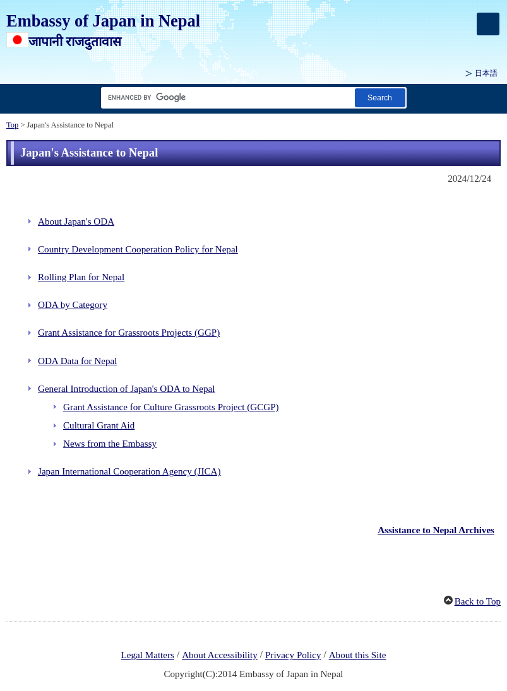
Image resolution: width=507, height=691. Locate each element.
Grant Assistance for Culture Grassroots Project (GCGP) (171, 407)
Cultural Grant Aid (98, 425)
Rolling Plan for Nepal (81, 277)
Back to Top (478, 601)
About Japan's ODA (76, 221)
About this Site (357, 656)
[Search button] (380, 97)
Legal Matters (147, 656)
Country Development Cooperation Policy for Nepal (138, 249)
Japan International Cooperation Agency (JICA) (129, 471)
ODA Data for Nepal (77, 361)
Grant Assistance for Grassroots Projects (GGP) (129, 333)
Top (12, 125)
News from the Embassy (110, 444)
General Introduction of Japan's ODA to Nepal (126, 389)
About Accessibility (220, 656)
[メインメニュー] (488, 24)
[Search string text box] (225, 97)
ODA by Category (72, 305)
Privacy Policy (293, 656)
